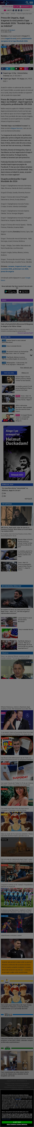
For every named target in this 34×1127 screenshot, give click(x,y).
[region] (17, 1108)
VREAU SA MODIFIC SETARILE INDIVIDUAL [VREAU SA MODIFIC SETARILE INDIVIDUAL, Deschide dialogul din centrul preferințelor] (17, 1124)
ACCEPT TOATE (17, 1122)
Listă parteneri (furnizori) (6, 1119)
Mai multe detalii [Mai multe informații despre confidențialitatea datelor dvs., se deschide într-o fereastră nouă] (18, 1099)
